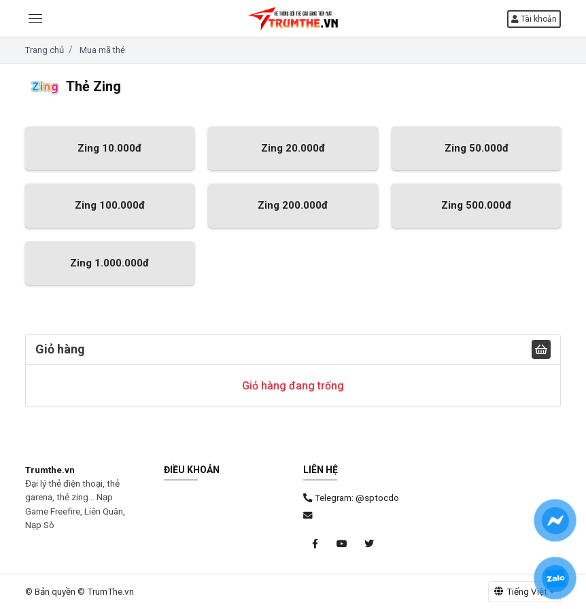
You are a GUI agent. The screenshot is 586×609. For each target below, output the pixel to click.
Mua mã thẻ (102, 50)
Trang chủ (44, 50)
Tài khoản (534, 19)
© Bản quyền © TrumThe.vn (79, 591)
